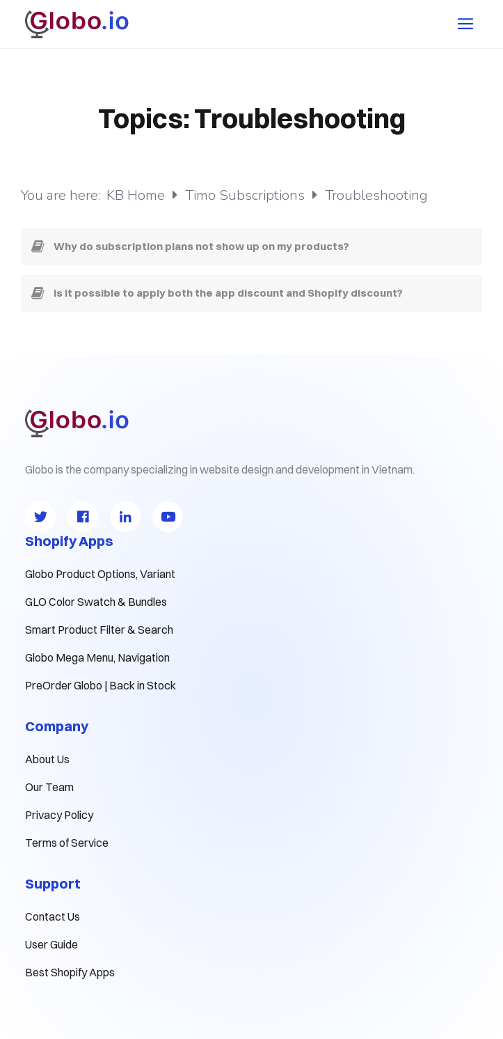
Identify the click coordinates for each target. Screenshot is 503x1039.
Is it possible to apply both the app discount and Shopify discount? (228, 292)
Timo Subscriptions (246, 195)
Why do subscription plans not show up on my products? (201, 246)
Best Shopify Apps (70, 972)
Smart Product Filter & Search (99, 629)
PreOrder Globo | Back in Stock (100, 685)
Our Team (49, 787)
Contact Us (52, 916)
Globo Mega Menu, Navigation (97, 657)
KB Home (137, 195)
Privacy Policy (59, 815)
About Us (47, 759)
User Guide (51, 944)
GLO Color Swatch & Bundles (96, 602)
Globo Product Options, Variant (100, 574)
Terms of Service (67, 843)
